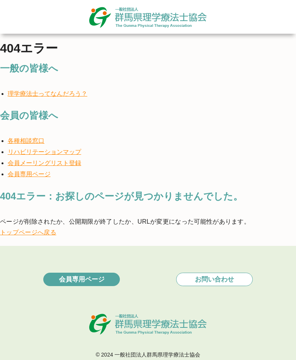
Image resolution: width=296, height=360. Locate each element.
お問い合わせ (214, 279)
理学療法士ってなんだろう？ (47, 93)
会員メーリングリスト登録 (44, 163)
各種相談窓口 (26, 140)
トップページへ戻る (28, 232)
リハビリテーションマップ (44, 152)
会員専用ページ (29, 174)
